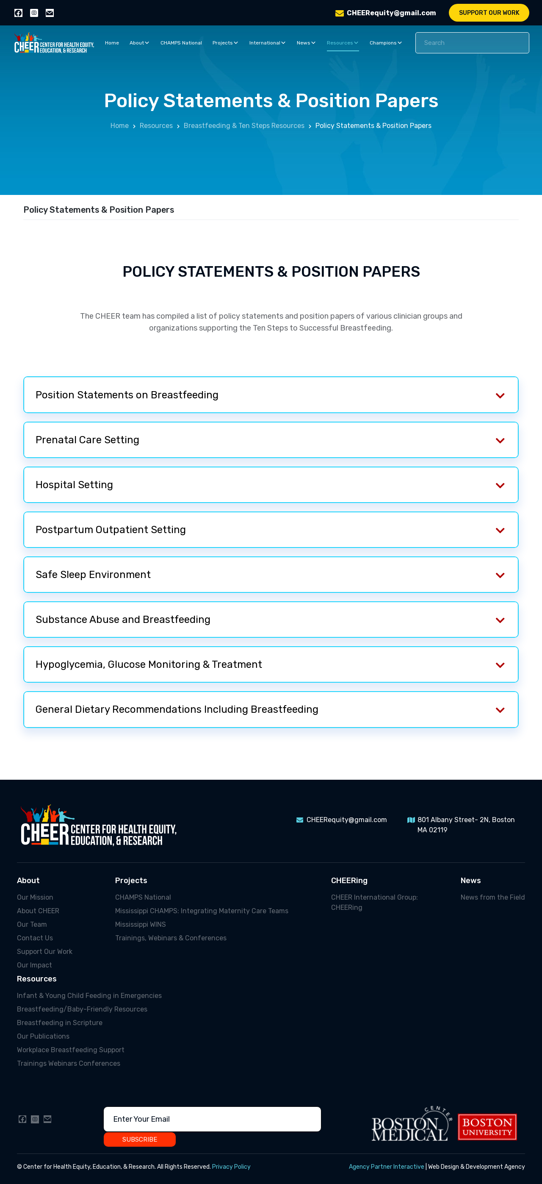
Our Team (32, 924)
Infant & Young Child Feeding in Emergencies (89, 996)
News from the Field (493, 897)
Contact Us (35, 938)
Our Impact (34, 965)
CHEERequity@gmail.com (391, 13)
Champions (386, 42)
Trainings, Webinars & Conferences (171, 938)
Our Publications (43, 1036)
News (306, 42)
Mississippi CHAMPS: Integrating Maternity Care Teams (201, 911)
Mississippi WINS (140, 924)
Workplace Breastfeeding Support (70, 1050)
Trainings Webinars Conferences (68, 1063)
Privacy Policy (231, 1166)
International (267, 42)
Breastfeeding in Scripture (59, 1023)
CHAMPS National (181, 43)
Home (112, 43)
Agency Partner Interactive (386, 1166)
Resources (343, 42)
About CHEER (38, 911)
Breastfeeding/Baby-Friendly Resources (82, 1009)
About (140, 42)
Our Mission (35, 897)
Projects (226, 42)
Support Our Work (489, 13)
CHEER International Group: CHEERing (374, 902)
